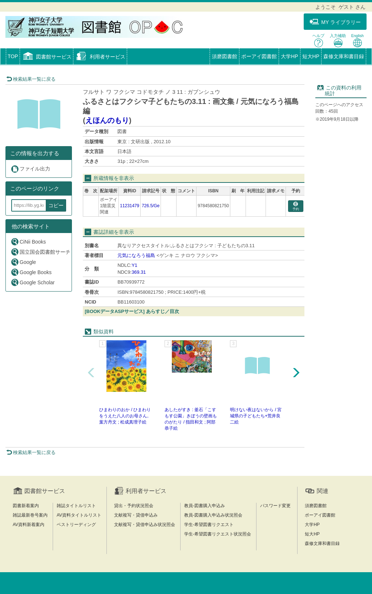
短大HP (310, 56)
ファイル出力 (30, 169)
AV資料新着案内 (28, 524)
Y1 (134, 265)
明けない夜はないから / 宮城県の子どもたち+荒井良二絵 (256, 416)
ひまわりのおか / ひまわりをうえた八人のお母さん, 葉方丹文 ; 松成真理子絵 (125, 416)
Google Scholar (33, 282)
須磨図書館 (224, 56)
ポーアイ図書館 (259, 56)
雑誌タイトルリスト (76, 505)
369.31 (139, 272)
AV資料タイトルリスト (79, 515)
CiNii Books (28, 241)
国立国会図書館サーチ (40, 252)
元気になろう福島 (136, 255)
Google (23, 262)
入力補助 (338, 40)
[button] (46, 57)
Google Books (31, 272)
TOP (13, 56)
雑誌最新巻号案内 (30, 515)
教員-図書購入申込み (204, 505)
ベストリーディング (76, 524)
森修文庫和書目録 (343, 56)
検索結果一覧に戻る (31, 79)
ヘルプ (318, 40)
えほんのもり (107, 120)
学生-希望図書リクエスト (209, 524)
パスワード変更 (275, 505)
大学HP (289, 56)
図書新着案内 (26, 505)
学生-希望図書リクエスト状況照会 (217, 534)
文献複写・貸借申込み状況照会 (144, 524)
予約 (296, 206)
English (357, 40)
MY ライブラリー (335, 22)
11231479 (129, 205)
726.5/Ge (150, 205)
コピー (56, 205)
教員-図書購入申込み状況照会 (213, 515)
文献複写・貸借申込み (136, 515)
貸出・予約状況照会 (133, 505)
